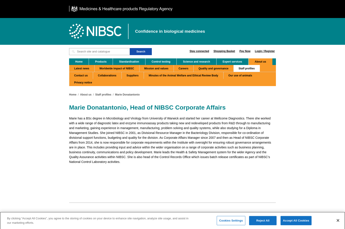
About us (260, 61)
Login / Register (265, 51)
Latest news (81, 68)
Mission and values (156, 68)
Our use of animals (240, 75)
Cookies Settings (231, 221)
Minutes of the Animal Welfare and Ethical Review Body (183, 75)
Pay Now (244, 51)
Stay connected (199, 51)
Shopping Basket (224, 51)
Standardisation (129, 61)
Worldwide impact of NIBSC (116, 68)
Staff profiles (247, 68)
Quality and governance (213, 68)
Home (79, 61)
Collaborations (107, 75)
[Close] (338, 221)
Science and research (196, 61)
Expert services (232, 61)
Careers (184, 68)
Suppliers (133, 75)
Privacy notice (83, 82)
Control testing (161, 61)
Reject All (263, 221)
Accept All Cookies (296, 221)
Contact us (81, 75)
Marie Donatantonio (127, 94)
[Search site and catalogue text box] (99, 51)
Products (100, 61)
